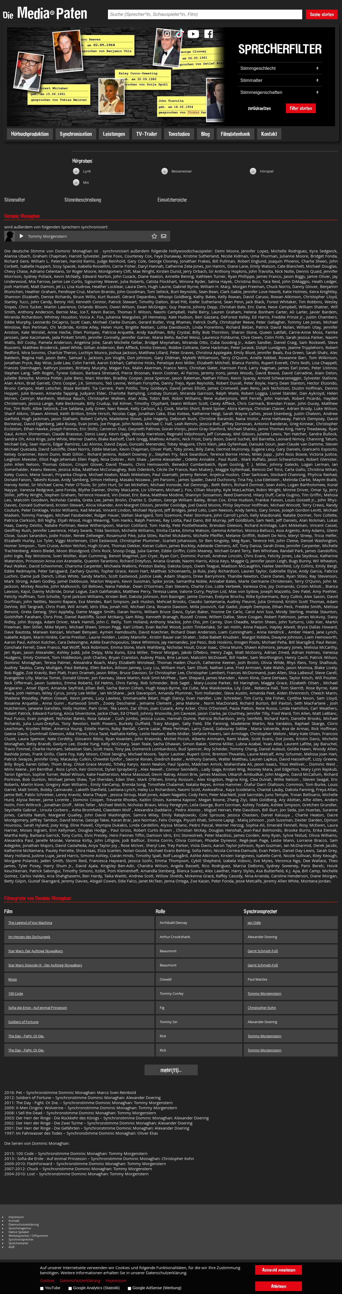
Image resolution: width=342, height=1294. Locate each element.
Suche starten (322, 14)
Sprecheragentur (20, 1228)
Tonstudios (179, 134)
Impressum (16, 1217)
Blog (205, 134)
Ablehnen (278, 1286)
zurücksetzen (259, 108)
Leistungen (114, 134)
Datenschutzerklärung (24, 1224)
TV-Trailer (146, 134)
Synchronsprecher (21, 1239)
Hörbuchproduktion (30, 134)
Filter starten (301, 108)
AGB (11, 1247)
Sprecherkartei (18, 1243)
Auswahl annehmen (278, 1269)
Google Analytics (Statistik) (96, 1288)
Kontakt (269, 134)
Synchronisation (76, 134)
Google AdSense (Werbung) (157, 1288)
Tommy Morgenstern (47, 236)
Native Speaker (19, 1232)
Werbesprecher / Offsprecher (28, 1236)
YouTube (52, 1288)
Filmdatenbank (235, 134)
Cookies (47, 1280)
